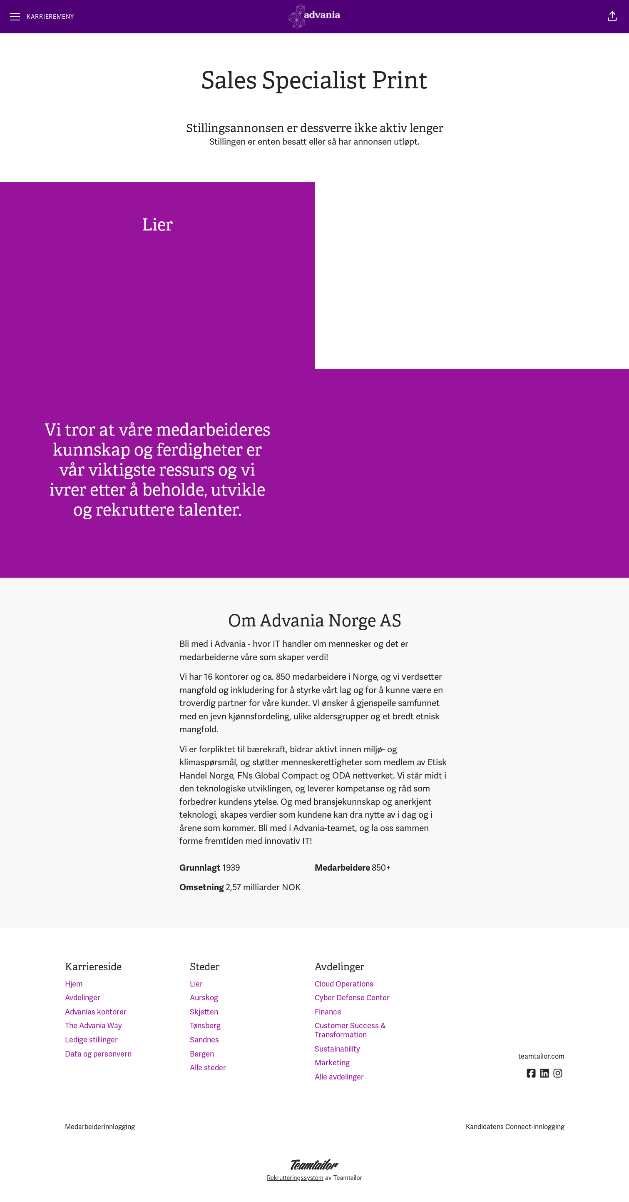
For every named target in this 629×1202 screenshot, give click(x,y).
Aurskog (204, 997)
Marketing (332, 1062)
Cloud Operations (344, 984)
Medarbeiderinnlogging (100, 1127)
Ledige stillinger (91, 1039)
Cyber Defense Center (352, 997)
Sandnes (204, 1039)
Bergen (202, 1054)
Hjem (74, 984)
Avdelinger (82, 997)
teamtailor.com (541, 1056)
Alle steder (208, 1067)
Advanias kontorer (96, 1012)
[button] (612, 16)
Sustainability (337, 1049)
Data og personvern (98, 1054)
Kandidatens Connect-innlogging (515, 1127)
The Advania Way (93, 1025)
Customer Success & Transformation (350, 1030)
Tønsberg (205, 1025)
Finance (328, 1012)
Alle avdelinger (339, 1077)
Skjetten (204, 1012)
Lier (196, 984)
